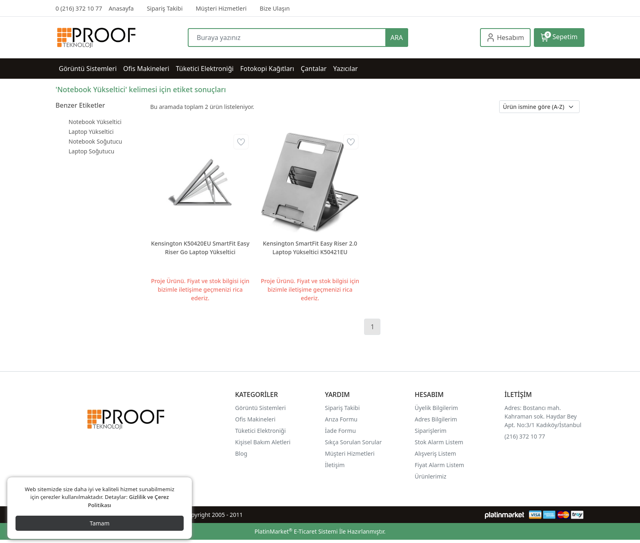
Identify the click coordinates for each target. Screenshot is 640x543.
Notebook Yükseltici (95, 122)
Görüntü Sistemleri (260, 408)
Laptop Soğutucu (91, 151)
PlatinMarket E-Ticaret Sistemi (296, 531)
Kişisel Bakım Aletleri (263, 442)
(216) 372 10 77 (524, 436)
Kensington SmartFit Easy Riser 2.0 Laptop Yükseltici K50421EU (310, 247)
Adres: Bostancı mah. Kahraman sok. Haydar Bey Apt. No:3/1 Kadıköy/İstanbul (542, 416)
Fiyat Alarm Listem (439, 465)
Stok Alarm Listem (439, 442)
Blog (241, 453)
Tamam (100, 523)
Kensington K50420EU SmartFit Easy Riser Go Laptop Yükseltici (200, 247)
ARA (397, 37)
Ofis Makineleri (255, 419)
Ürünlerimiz (431, 476)
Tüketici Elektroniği (260, 430)
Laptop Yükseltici (91, 131)
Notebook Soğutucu (95, 141)
